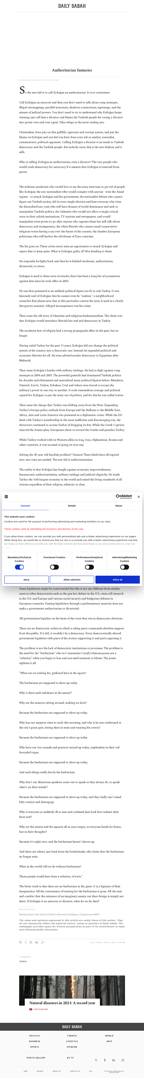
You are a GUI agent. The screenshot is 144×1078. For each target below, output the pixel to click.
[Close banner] (139, 497)
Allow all (117, 579)
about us (57, 1071)
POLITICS (34, 1035)
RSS (90, 1071)
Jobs (26, 1071)
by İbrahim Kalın (28, 80)
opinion (22, 961)
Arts (109, 1041)
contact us (75, 1071)
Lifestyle (72, 1041)
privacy (40, 1071)
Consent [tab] (25, 505)
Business (34, 1041)
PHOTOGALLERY (41, 1009)
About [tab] (118, 505)
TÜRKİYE (72, 1035)
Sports (34, 1047)
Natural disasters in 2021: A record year (62, 1003)
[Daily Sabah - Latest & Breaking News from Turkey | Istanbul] (72, 6)
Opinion (72, 1047)
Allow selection (72, 579)
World (109, 1035)
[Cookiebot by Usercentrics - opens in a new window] (118, 496)
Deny (26, 579)
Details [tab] (72, 505)
